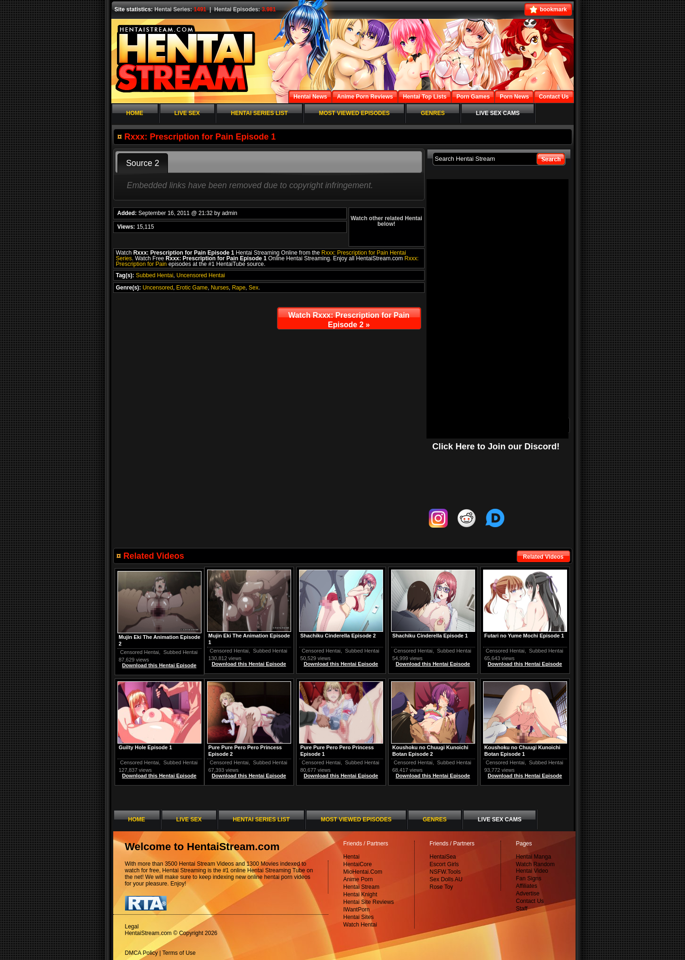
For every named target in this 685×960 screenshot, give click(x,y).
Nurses (220, 287)
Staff (521, 908)
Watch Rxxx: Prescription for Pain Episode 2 (348, 320)
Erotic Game (192, 287)
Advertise (528, 893)
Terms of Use (179, 953)
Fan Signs (529, 878)
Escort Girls (444, 864)
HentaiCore (357, 864)
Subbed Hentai (154, 275)
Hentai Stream (361, 887)
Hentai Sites (358, 917)
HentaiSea (443, 856)
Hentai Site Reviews (368, 902)
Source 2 (142, 163)
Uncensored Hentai (200, 275)
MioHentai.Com (363, 872)
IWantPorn (356, 909)
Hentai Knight (360, 894)
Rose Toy (441, 887)
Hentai (351, 856)
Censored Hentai (505, 651)
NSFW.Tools (445, 872)
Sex (254, 287)
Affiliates (526, 886)
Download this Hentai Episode (525, 664)
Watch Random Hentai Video (535, 867)
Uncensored (157, 287)
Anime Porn (358, 879)
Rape (239, 287)
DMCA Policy (141, 953)
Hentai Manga (533, 856)
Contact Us (530, 901)
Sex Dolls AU (446, 879)
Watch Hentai (360, 924)
